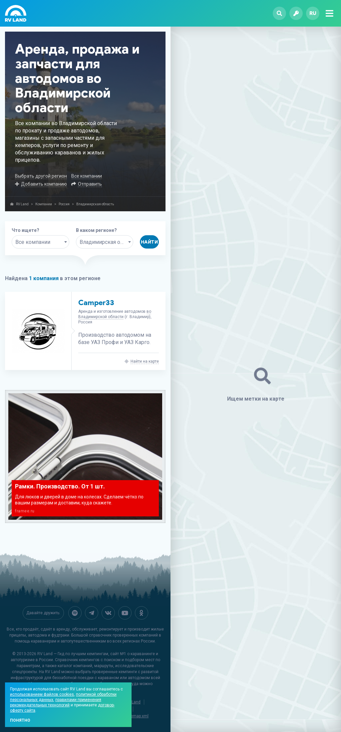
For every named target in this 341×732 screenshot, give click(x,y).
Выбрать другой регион (41, 176)
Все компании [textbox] (32, 242)
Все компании (86, 176)
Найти (149, 242)
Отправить (90, 184)
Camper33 (96, 302)
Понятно (20, 720)
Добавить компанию (44, 184)
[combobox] (40, 242)
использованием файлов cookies (42, 694)
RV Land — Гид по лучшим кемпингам (72, 653)
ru (312, 13)
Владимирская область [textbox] (106, 242)
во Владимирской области (114, 314)
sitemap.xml (137, 716)
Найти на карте (145, 361)
